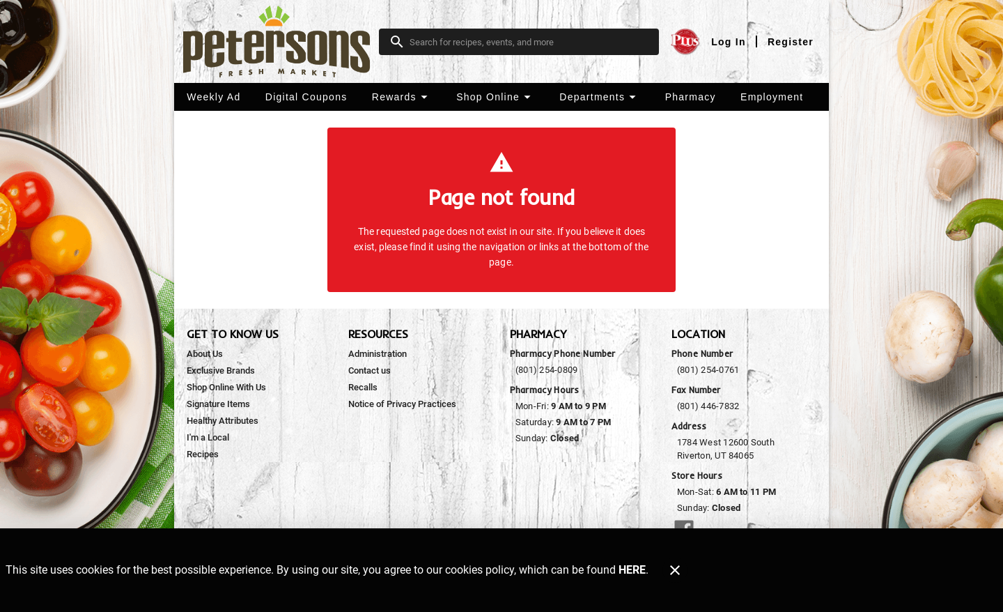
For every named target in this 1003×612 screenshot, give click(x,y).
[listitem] (205, 354)
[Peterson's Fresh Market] (280, 42)
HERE (632, 569)
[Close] (674, 570)
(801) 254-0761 (708, 370)
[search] (529, 42)
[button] (401, 97)
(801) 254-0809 (546, 370)
